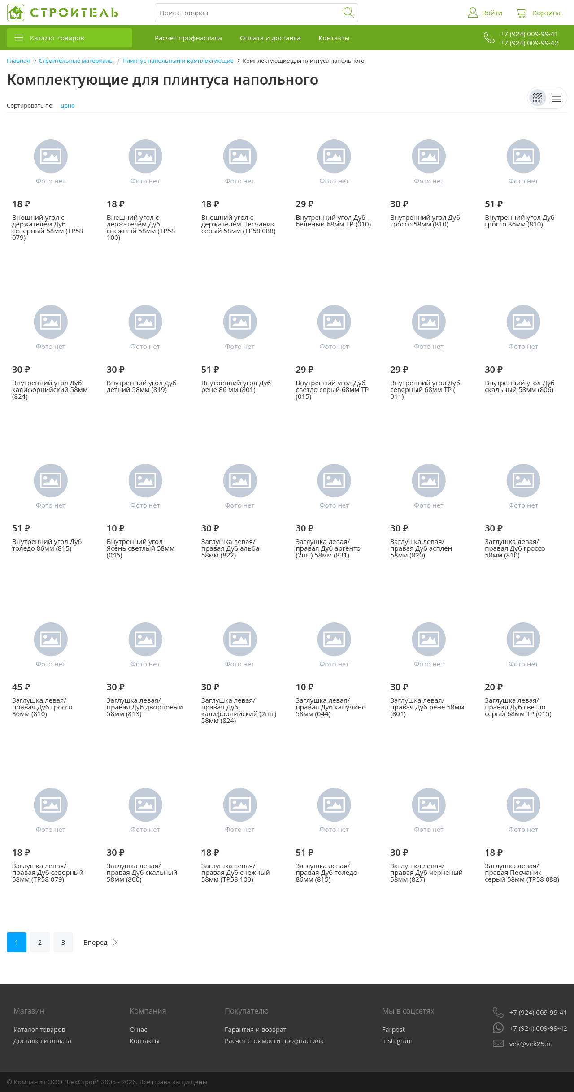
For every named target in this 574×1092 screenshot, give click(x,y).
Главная (18, 60)
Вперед (95, 942)
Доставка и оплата (42, 1040)
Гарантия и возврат (256, 1029)
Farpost (393, 1029)
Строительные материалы (76, 60)
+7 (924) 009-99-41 (538, 1012)
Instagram (397, 1040)
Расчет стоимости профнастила (274, 1040)
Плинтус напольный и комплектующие (178, 60)
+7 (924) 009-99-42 (538, 1027)
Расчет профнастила (188, 37)
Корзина (547, 12)
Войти (492, 12)
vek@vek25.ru (531, 1043)
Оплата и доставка (270, 37)
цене (67, 106)
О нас (138, 1029)
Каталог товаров (57, 37)
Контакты (333, 37)
